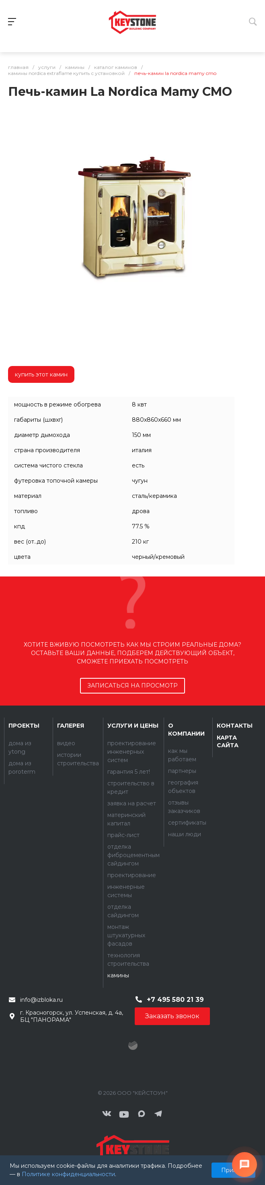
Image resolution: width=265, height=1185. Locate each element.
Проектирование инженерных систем (131, 752)
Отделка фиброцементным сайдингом (133, 855)
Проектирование (131, 875)
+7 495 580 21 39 (175, 999)
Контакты (235, 725)
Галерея (70, 725)
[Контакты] (132, 1149)
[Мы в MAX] (141, 1114)
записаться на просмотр (132, 685)
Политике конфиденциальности (68, 1174)
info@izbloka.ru (41, 999)
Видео (66, 743)
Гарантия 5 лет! (128, 771)
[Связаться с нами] (244, 1164)
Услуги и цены (132, 725)
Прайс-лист (123, 835)
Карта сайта (227, 741)
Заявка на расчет (131, 803)
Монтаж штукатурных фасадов (126, 935)
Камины (118, 975)
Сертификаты (187, 822)
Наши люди (184, 834)
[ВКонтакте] (106, 1114)
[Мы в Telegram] (158, 1114)
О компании (186, 729)
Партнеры (182, 770)
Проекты (23, 725)
